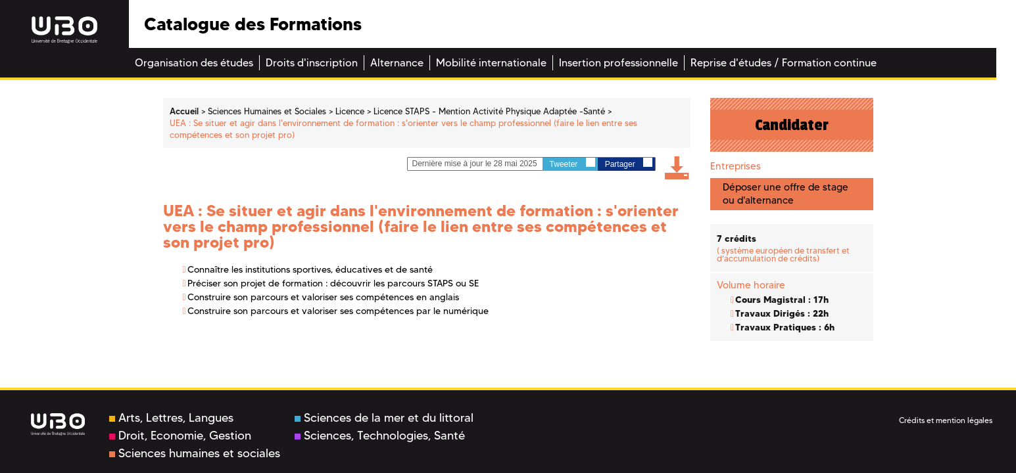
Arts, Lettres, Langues (171, 418)
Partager (628, 163)
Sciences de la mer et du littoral (384, 418)
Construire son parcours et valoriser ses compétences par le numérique (338, 311)
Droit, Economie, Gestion (180, 435)
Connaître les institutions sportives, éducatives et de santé (310, 269)
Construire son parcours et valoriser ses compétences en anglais (323, 297)
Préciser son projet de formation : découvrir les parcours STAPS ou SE (333, 283)
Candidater (792, 125)
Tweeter (572, 163)
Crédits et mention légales (945, 420)
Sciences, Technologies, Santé (380, 435)
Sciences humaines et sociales (194, 453)
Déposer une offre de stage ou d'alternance (785, 193)
